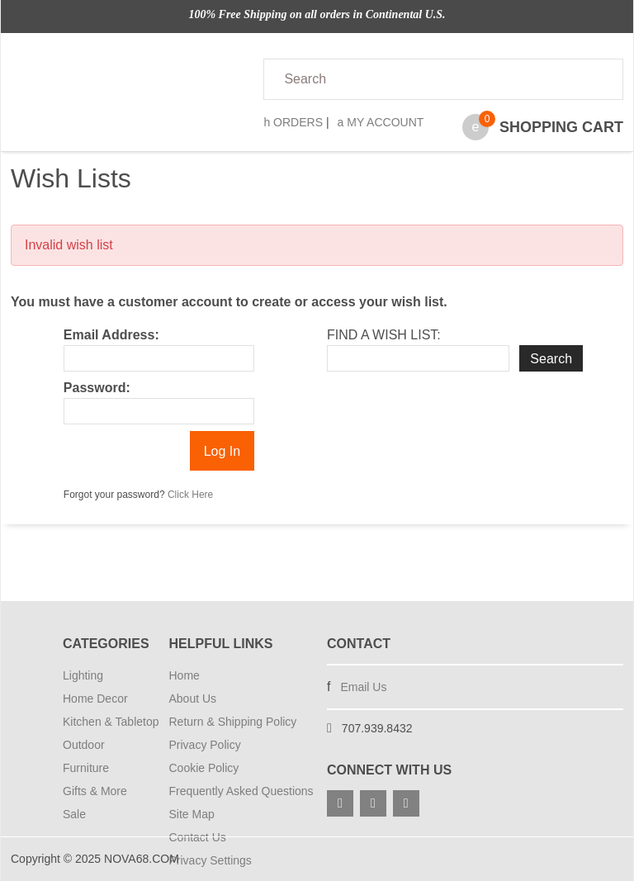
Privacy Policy (205, 744)
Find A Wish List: (384, 335)
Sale (74, 814)
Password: (97, 388)
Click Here (190, 494)
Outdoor (84, 744)
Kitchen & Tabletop (106, 721)
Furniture (86, 767)
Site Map (192, 814)
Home (184, 675)
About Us (193, 698)
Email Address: (111, 335)
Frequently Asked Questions (238, 791)
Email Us (363, 687)
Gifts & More (95, 791)
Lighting (83, 675)
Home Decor (95, 698)
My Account (381, 122)
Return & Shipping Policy (233, 721)
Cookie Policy (204, 767)
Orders (293, 122)
